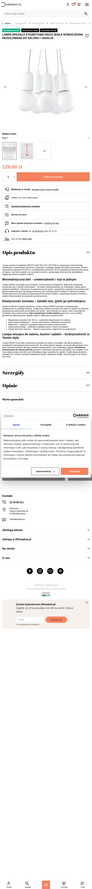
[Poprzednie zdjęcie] (6, 87)
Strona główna (21, 23)
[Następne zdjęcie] (86, 87)
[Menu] (46, 885)
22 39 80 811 (38, 231)
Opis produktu (18, 252)
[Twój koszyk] (79, 4)
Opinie (10, 385)
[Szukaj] (86, 13)
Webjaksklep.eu (52, 585)
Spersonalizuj (45, 471)
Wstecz (6, 23)
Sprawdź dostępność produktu (25, 206)
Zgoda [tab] (16, 424)
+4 (44, 151)
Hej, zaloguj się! (68, 4)
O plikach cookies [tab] (76, 424)
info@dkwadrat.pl (17, 519)
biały (45, 138)
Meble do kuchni (56, 23)
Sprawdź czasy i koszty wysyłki (45, 189)
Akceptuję (74, 471)
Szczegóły (13, 372)
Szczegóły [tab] (46, 424)
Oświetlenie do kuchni (78, 23)
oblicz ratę (26, 239)
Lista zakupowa (75, 3)
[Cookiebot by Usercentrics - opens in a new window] (75, 416)
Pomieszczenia (38, 23)
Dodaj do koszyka (53, 177)
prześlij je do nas (51, 223)
